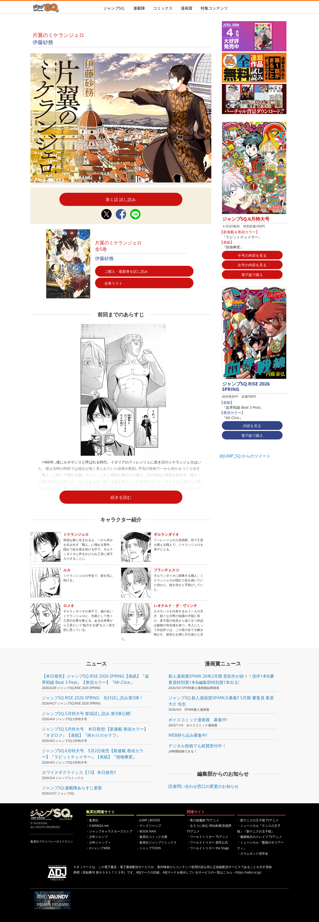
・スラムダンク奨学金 (252, 853)
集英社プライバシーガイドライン (51, 841)
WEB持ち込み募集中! (187, 735)
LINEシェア (135, 214)
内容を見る (252, 425)
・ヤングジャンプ (148, 825)
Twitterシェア (106, 214)
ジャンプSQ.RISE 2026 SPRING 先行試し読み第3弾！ (92, 698)
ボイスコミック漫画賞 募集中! (197, 720)
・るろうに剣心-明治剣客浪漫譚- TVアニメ (209, 828)
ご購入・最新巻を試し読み (126, 271)
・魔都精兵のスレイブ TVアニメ (259, 837)
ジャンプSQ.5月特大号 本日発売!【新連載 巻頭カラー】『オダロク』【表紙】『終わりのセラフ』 (95, 732)
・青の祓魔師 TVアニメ (203, 820)
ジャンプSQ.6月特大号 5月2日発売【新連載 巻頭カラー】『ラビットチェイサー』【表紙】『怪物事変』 (92, 754)
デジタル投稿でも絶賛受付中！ (197, 746)
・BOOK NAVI (146, 831)
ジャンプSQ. (114, 8)
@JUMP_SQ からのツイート (245, 456)
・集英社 (92, 820)
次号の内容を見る (252, 264)
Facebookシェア (121, 214)
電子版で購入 (252, 274)
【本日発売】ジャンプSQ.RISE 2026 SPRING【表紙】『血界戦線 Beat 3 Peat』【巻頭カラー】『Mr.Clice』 (95, 679)
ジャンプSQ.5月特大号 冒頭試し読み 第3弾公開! (86, 713)
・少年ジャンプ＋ (98, 842)
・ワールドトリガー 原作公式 (207, 842)
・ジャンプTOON (148, 848)
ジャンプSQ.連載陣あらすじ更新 (72, 788)
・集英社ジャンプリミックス (156, 842)
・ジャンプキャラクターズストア (109, 831)
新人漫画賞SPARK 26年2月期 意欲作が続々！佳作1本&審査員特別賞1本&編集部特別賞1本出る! (221, 679)
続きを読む (121, 497)
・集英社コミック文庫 (151, 837)
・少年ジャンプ (97, 837)
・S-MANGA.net (97, 825)
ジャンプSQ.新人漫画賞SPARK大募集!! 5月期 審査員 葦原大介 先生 (221, 701)
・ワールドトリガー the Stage (208, 848)
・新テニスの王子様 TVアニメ (258, 820)
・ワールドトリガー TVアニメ (207, 837)
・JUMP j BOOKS (148, 820)
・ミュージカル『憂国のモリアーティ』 (260, 845)
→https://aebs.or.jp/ (247, 872)
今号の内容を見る (252, 255)
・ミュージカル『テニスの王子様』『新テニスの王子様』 (259, 828)
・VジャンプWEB (98, 848)
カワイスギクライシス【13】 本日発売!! (79, 772)
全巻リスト (113, 283)
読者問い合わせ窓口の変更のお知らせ (203, 786)
